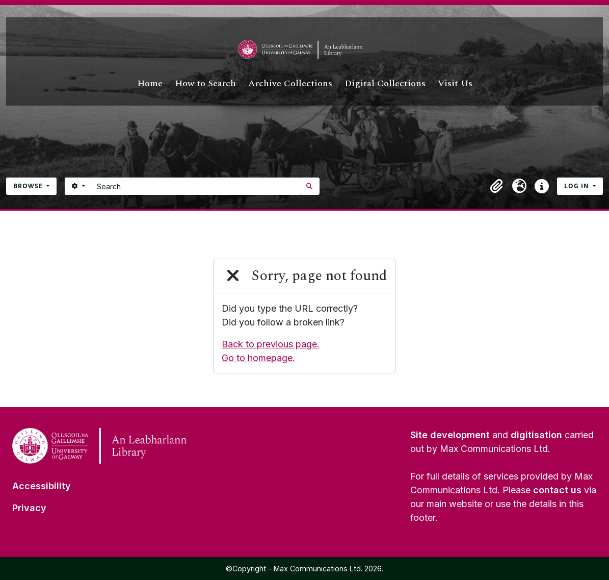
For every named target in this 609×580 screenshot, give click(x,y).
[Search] (196, 186)
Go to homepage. (258, 357)
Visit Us (455, 83)
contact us (557, 490)
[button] (497, 186)
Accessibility (41, 486)
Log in (577, 186)
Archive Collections (290, 83)
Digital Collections (385, 83)
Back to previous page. (271, 344)
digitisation (536, 435)
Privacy (29, 507)
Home (150, 83)
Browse (29, 186)
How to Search (205, 83)
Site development (450, 435)
